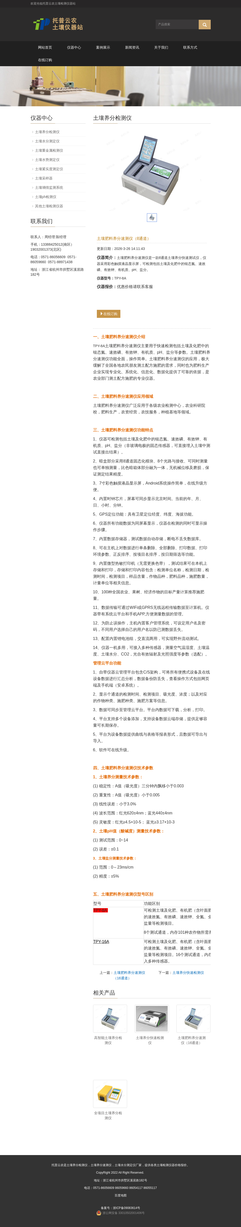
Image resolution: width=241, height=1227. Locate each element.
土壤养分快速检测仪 (188, 973)
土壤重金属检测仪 (49, 150)
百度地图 (121, 1195)
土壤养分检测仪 (47, 132)
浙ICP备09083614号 (126, 1208)
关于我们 (161, 47)
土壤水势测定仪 (47, 160)
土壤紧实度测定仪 (49, 169)
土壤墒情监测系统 (49, 187)
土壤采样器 (44, 178)
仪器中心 (74, 47)
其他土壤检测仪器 (49, 206)
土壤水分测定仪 (47, 141)
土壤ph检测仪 (46, 197)
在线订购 (45, 60)
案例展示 (103, 47)
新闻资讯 (132, 47)
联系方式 (190, 47)
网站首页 (45, 47)
